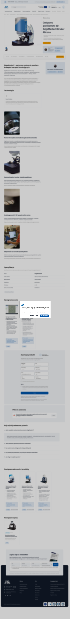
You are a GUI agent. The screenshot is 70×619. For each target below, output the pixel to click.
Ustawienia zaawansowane (34, 315)
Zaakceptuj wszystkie (44, 315)
